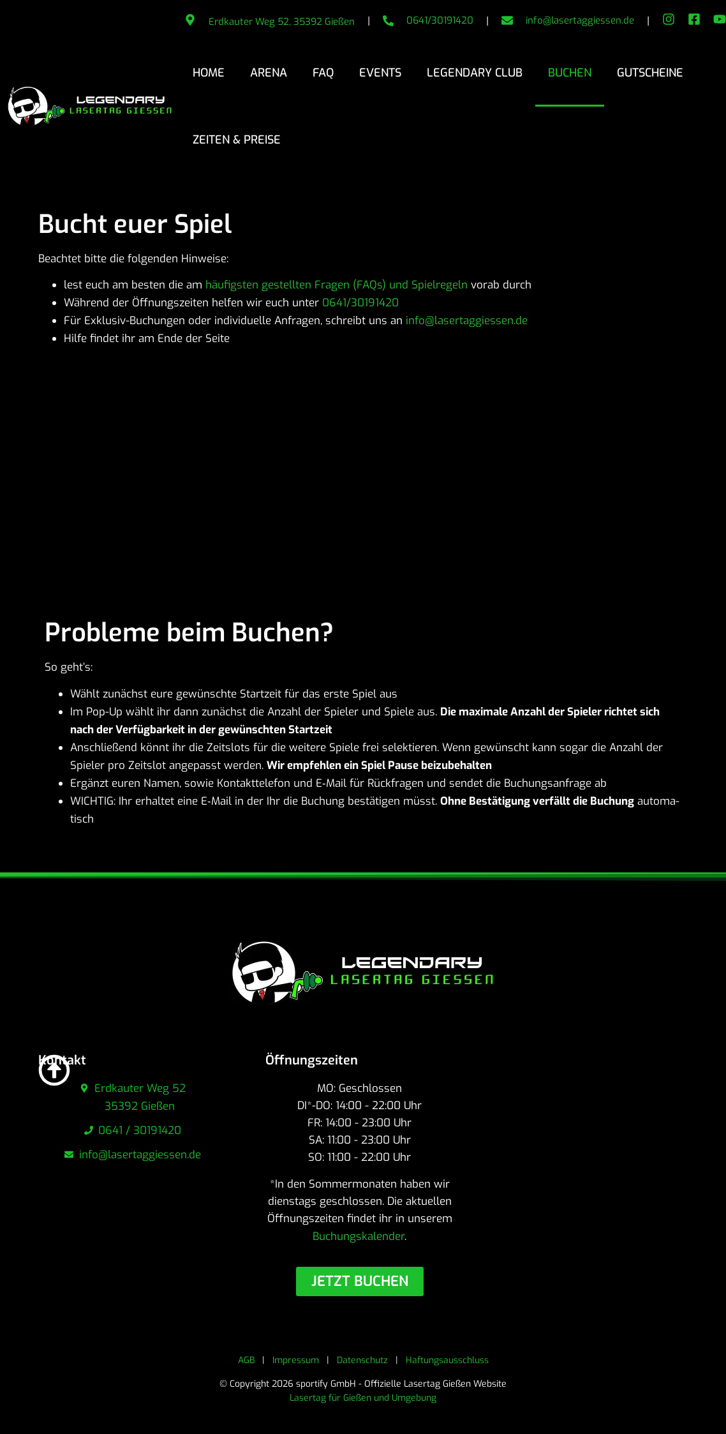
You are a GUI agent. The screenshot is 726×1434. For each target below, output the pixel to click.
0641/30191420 (439, 20)
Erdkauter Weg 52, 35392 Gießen (282, 21)
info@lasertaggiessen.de (580, 20)
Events (380, 72)
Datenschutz (362, 1360)
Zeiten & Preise (237, 139)
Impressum (295, 1360)
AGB (246, 1360)
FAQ (323, 72)
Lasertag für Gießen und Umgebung (363, 1398)
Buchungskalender (358, 1236)
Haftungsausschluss (447, 1360)
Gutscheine (650, 72)
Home (209, 72)
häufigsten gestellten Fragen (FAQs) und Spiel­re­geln (336, 285)
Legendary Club (474, 72)
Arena (268, 72)
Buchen (569, 72)
